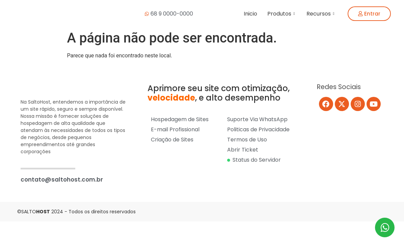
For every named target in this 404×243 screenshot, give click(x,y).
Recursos (321, 14)
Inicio (250, 14)
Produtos (281, 14)
